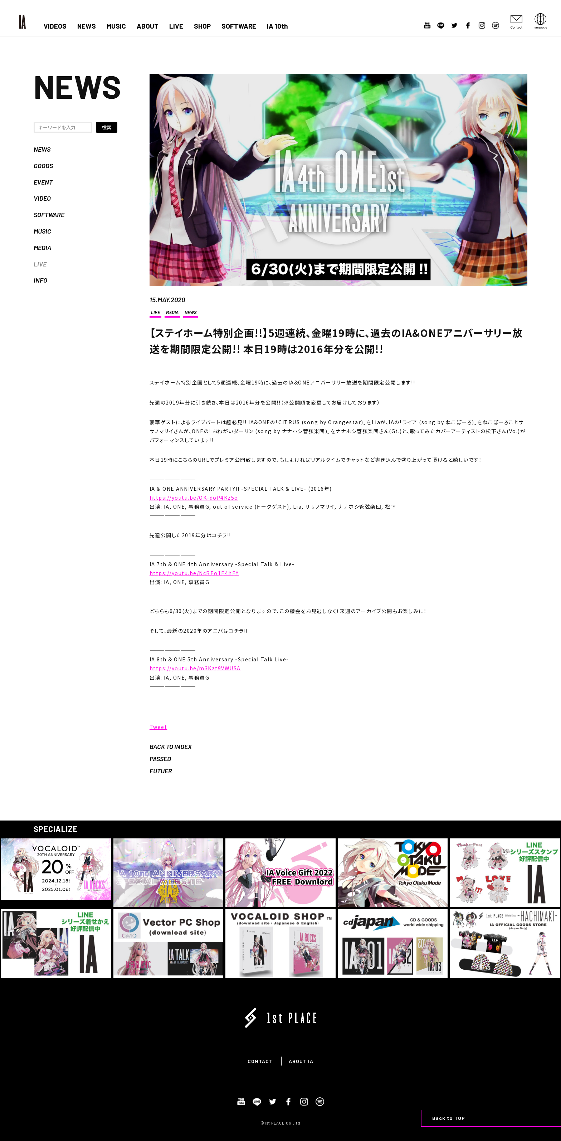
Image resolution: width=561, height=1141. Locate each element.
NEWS (86, 26)
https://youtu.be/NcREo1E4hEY (194, 573)
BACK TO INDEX (171, 746)
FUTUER (161, 771)
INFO (40, 280)
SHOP (202, 26)
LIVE (176, 26)
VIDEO (42, 198)
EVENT (43, 182)
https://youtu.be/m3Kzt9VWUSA (195, 668)
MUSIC (116, 26)
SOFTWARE (238, 26)
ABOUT (147, 26)
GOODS (43, 166)
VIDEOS (55, 26)
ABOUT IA (301, 1061)
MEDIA (42, 247)
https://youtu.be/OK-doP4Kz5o (194, 497)
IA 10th (277, 26)
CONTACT (260, 1061)
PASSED (160, 759)
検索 (107, 127)
